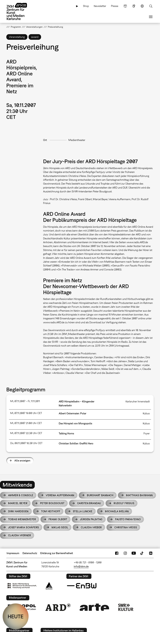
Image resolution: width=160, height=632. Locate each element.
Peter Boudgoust (52, 503)
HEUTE (16, 616)
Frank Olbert (58, 519)
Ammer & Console (20, 495)
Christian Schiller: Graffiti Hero (76, 443)
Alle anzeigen (22, 460)
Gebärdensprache (134, 6)
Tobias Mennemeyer (22, 519)
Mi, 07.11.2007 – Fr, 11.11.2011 (25, 401)
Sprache (142, 6)
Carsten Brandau (89, 503)
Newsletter (100, 6)
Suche (151, 6)
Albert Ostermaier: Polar (72, 413)
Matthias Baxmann (139, 495)
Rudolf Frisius (124, 503)
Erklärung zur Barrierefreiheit (56, 553)
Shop (86, 6)
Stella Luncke (82, 511)
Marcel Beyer (17, 503)
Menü (151, 16)
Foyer (147, 433)
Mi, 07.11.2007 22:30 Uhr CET (26, 433)
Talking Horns (66, 433)
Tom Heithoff (50, 511)
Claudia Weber (91, 527)
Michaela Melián (117, 511)
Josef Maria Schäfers (23, 527)
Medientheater (76, 140)
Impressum (13, 553)
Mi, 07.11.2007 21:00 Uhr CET (26, 423)
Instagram (125, 553)
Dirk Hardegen (18, 511)
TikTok (142, 553)
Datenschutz (30, 553)
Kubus (146, 413)
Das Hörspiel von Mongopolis (75, 423)
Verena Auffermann (60, 495)
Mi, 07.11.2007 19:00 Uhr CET (26, 413)
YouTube (134, 553)
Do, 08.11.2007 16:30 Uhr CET (26, 443)
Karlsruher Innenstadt (138, 401)
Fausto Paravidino (128, 519)
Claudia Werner (19, 535)
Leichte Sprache (125, 6)
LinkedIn (151, 553)
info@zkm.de (81, 566)
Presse (114, 6)
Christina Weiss (125, 527)
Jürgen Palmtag (91, 519)
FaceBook (117, 553)
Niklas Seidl (60, 527)
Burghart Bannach (100, 495)
